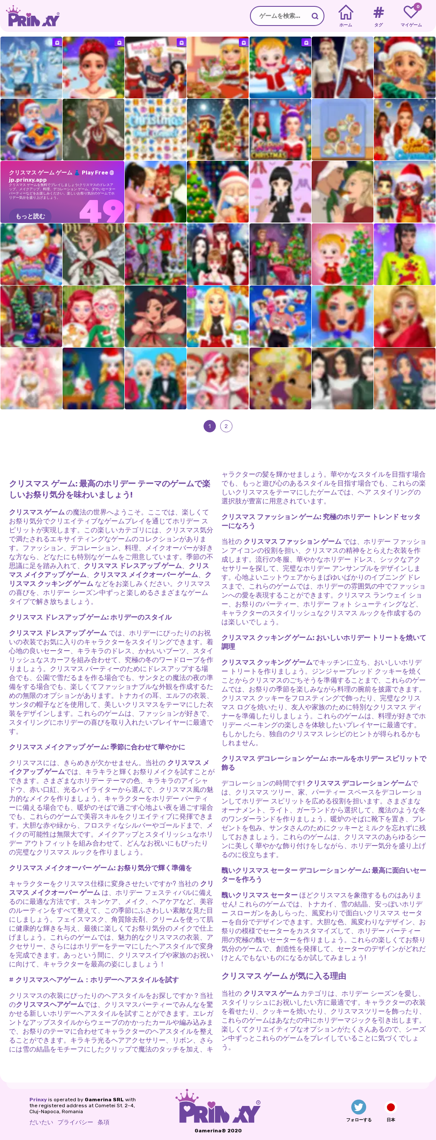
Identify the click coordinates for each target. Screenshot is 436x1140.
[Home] (346, 16)
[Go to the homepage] (30, 16)
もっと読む (30, 216)
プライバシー (75, 1122)
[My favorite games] (411, 16)
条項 (103, 1122)
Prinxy (38, 1100)
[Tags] (378, 16)
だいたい (41, 1122)
